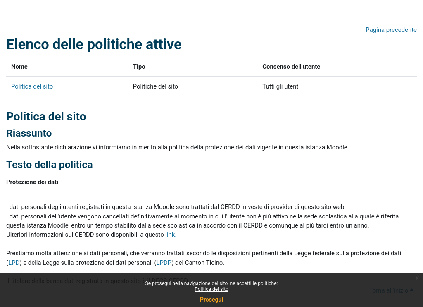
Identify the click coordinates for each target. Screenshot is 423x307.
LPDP (164, 262)
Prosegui (211, 299)
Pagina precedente (391, 30)
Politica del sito (211, 289)
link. (170, 234)
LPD (13, 262)
